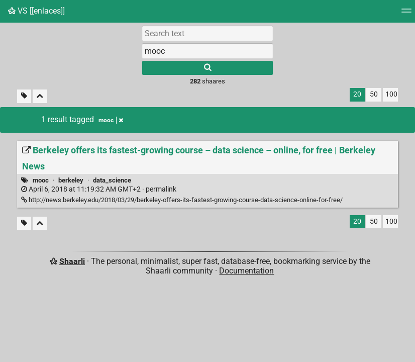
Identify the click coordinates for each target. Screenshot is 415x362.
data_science (112, 180)
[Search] (207, 68)
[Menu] (406, 14)
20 (357, 94)
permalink (98, 189)
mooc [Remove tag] (110, 120)
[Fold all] (40, 96)
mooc (41, 180)
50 (374, 94)
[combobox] (207, 50)
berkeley (70, 180)
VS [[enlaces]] (36, 11)
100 (391, 94)
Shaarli (72, 261)
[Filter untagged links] (24, 96)
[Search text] (207, 33)
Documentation (246, 271)
